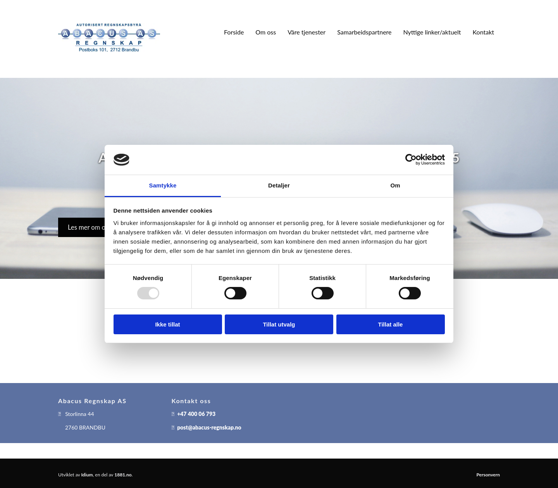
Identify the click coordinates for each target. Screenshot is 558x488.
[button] (89, 227)
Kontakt (483, 32)
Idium (87, 475)
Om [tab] (395, 185)
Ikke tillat (167, 324)
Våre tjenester (307, 32)
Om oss (265, 32)
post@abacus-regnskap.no (209, 427)
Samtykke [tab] (163, 185)
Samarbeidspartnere (364, 32)
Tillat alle (390, 324)
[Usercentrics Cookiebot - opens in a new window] (411, 159)
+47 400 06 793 (196, 414)
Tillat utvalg (279, 324)
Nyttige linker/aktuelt (432, 32)
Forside (234, 32)
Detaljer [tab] (279, 185)
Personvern (488, 475)
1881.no (122, 475)
